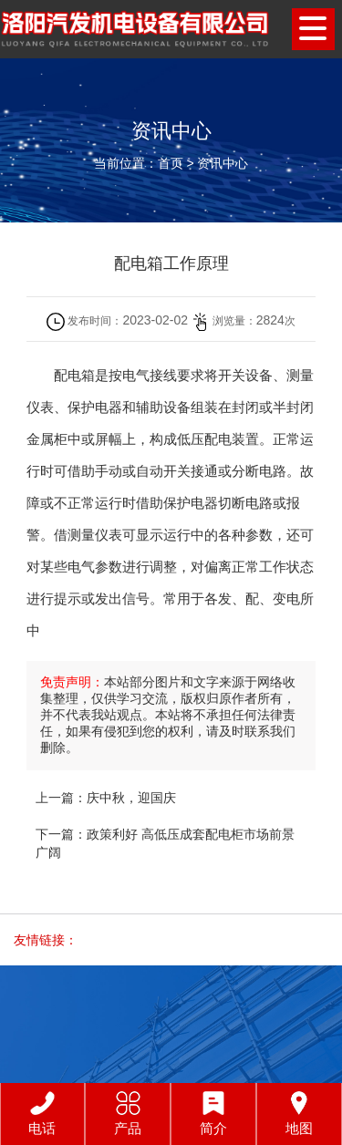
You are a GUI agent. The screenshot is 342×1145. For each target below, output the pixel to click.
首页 (170, 163)
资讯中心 (222, 163)
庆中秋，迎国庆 (131, 797)
